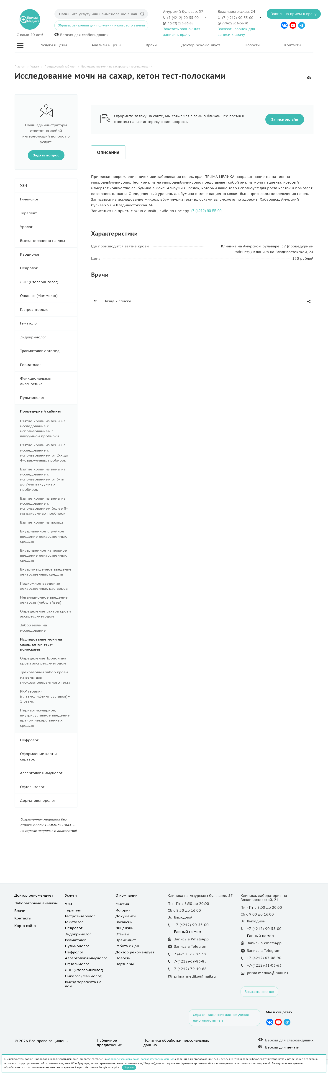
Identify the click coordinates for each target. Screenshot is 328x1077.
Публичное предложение (109, 1042)
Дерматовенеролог (48, 800)
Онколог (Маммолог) (48, 295)
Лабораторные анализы (36, 903)
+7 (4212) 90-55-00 (205, 211)
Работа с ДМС (127, 946)
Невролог (48, 268)
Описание (108, 152)
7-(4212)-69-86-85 (190, 961)
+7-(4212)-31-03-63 (264, 965)
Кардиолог (48, 254)
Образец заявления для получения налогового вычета (101, 25)
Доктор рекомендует (200, 45)
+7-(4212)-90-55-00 (183, 17)
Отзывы (122, 934)
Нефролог (48, 740)
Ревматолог (48, 364)
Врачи (151, 45)
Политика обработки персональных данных (176, 1042)
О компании (126, 895)
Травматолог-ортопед (48, 351)
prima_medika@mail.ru (195, 976)
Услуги (71, 895)
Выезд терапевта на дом (48, 240)
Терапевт (48, 213)
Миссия (122, 904)
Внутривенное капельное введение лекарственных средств (43, 555)
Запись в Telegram (191, 946)
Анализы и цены (106, 45)
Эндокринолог (48, 337)
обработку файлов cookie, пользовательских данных (140, 1059)
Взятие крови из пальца (42, 522)
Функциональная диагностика (48, 381)
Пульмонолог (48, 397)
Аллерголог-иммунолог (48, 773)
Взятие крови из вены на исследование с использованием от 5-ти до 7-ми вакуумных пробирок (43, 479)
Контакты (292, 45)
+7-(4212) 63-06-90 (264, 957)
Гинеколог (48, 199)
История (123, 910)
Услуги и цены (54, 45)
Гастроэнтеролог (48, 309)
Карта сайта (25, 925)
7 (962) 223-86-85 (180, 23)
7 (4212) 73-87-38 (190, 954)
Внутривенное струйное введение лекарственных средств (43, 536)
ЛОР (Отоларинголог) (48, 282)
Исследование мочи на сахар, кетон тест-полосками (41, 644)
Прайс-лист (125, 940)
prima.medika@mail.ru (267, 973)
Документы (125, 916)
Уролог (48, 227)
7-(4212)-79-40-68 (190, 968)
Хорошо (128, 1067)
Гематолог (48, 323)
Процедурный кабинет (48, 411)
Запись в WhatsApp (191, 939)
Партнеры (124, 964)
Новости (252, 45)
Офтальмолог (48, 787)
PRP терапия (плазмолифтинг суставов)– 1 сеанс (45, 696)
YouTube (293, 25)
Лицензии (124, 928)
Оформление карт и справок (48, 756)
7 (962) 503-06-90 (235, 23)
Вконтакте (284, 25)
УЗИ (48, 185)
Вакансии (124, 922)
